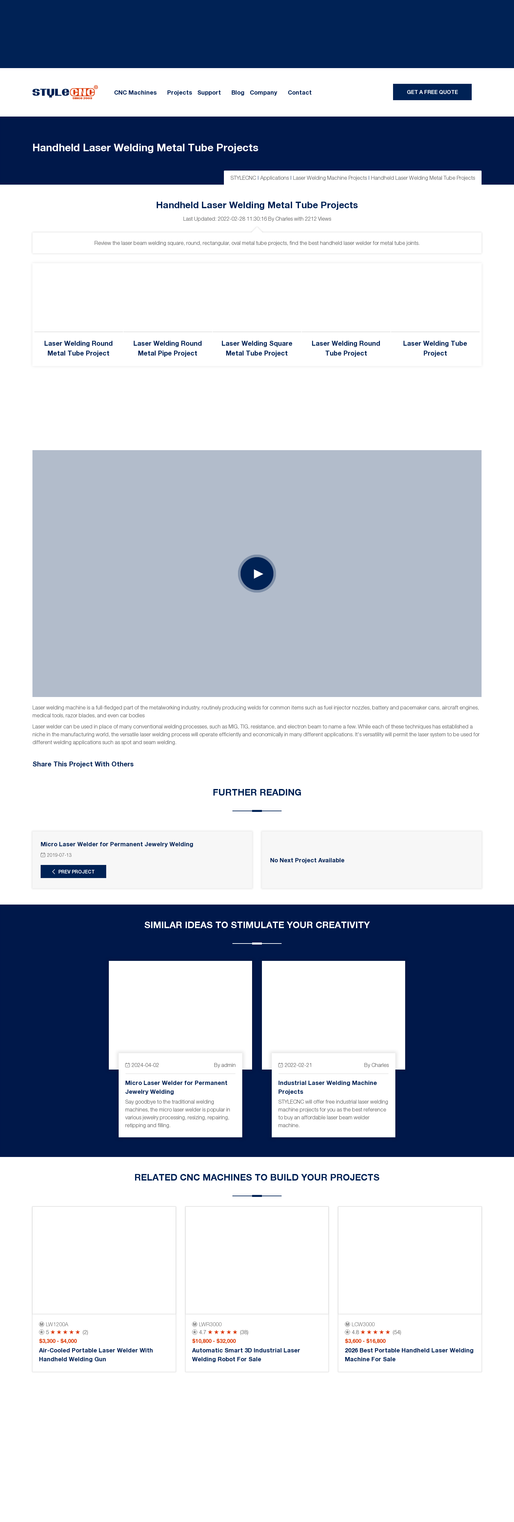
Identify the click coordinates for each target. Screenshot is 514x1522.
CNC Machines (135, 92)
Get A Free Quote (432, 92)
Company (263, 92)
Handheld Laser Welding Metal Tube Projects (145, 147)
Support (209, 92)
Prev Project (76, 871)
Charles (284, 219)
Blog (238, 92)
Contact (300, 92)
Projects (179, 92)
